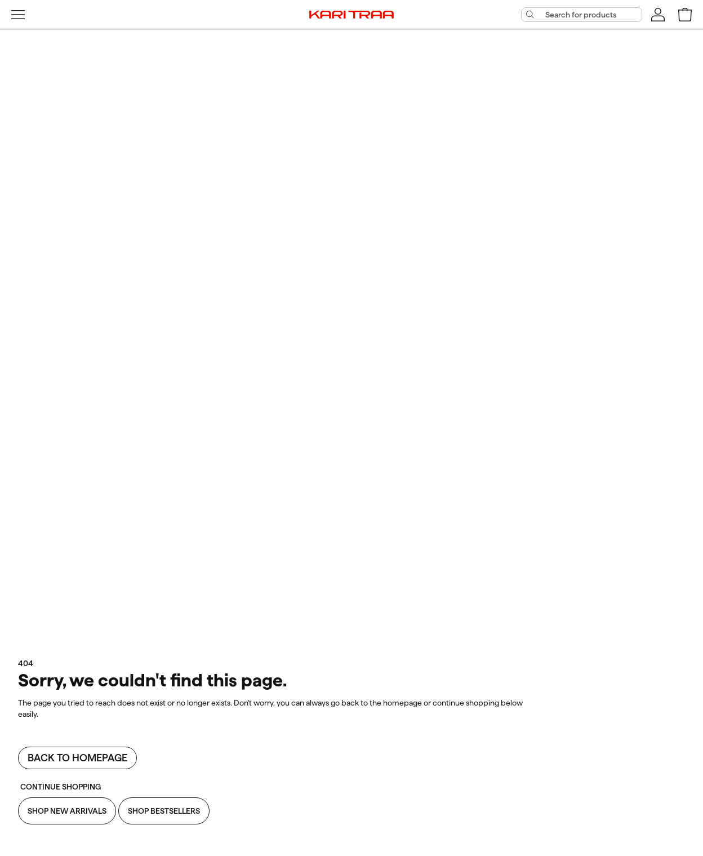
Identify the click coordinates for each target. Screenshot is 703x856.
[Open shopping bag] (685, 14)
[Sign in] (658, 14)
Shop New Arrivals (67, 810)
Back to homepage (77, 757)
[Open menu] (18, 14)
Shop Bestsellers (164, 810)
